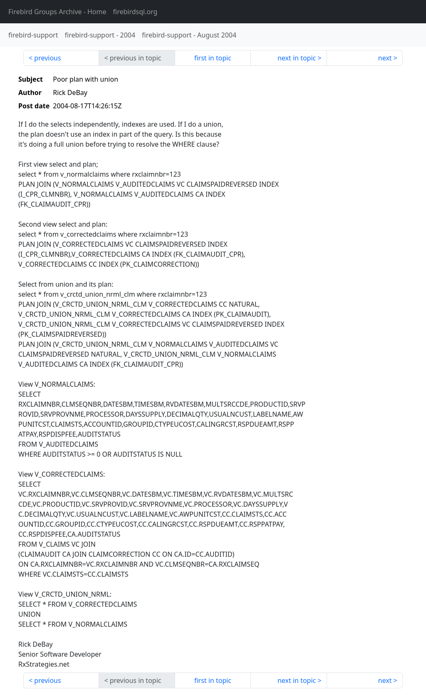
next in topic (296, 57)
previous (47, 57)
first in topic (212, 57)
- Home (57, 11)
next (385, 57)
